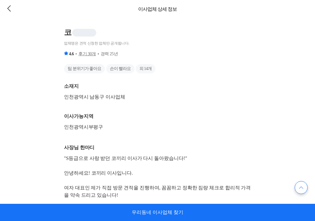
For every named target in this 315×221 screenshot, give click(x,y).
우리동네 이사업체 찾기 (157, 212)
